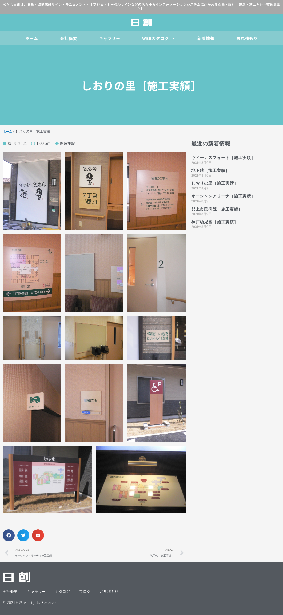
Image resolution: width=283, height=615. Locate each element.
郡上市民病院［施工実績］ (216, 209)
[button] (9, 535)
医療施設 (68, 143)
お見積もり (247, 38)
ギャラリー (109, 38)
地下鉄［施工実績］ (210, 170)
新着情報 (205, 38)
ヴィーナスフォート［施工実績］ (223, 157)
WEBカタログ (159, 38)
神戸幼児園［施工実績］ (214, 222)
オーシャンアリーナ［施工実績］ (223, 196)
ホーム (31, 38)
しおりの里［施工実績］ (214, 183)
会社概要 (68, 38)
